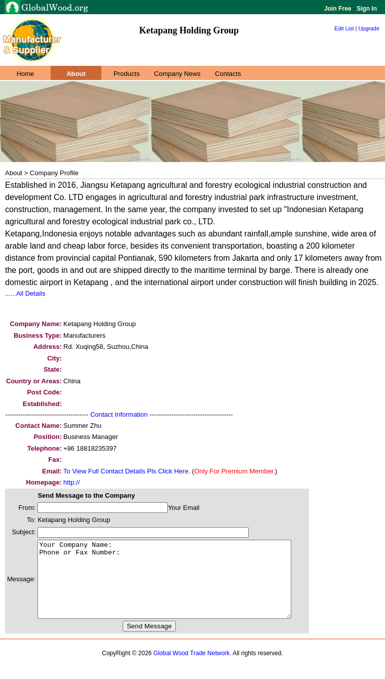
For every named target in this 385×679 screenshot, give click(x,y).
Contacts (228, 73)
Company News (177, 73)
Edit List (344, 28)
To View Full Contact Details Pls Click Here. (126, 471)
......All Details (25, 293)
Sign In (366, 8)
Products (126, 73)
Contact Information (118, 414)
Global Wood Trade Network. (192, 668)
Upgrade (368, 28)
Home (25, 73)
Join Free (338, 8)
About (76, 73)
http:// (71, 482)
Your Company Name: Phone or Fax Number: (179, 587)
